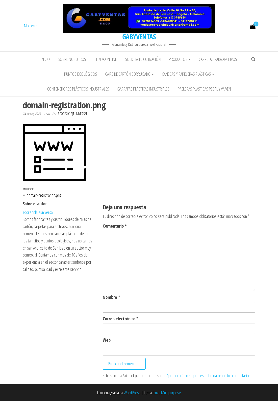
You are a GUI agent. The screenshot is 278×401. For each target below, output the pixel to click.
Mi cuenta (30, 25)
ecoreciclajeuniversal (72, 113)
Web (107, 340)
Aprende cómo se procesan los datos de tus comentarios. (209, 375)
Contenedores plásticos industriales (78, 89)
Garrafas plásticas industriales (143, 89)
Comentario (115, 226)
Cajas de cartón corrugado (129, 74)
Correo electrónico (120, 319)
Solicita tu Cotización (143, 59)
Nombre (111, 297)
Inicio (45, 59)
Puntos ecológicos (80, 74)
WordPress (132, 393)
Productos (180, 59)
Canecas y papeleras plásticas (188, 74)
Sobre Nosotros (72, 59)
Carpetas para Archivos (218, 59)
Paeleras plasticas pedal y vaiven (204, 89)
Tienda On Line (105, 59)
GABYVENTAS (139, 36)
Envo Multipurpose (167, 393)
